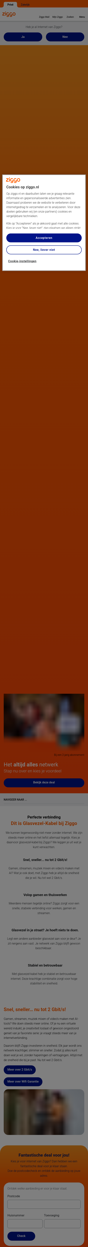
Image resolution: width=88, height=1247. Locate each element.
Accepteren (44, 238)
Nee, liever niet (44, 250)
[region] (44, 223)
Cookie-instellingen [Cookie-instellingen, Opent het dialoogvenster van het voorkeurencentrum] (22, 261)
